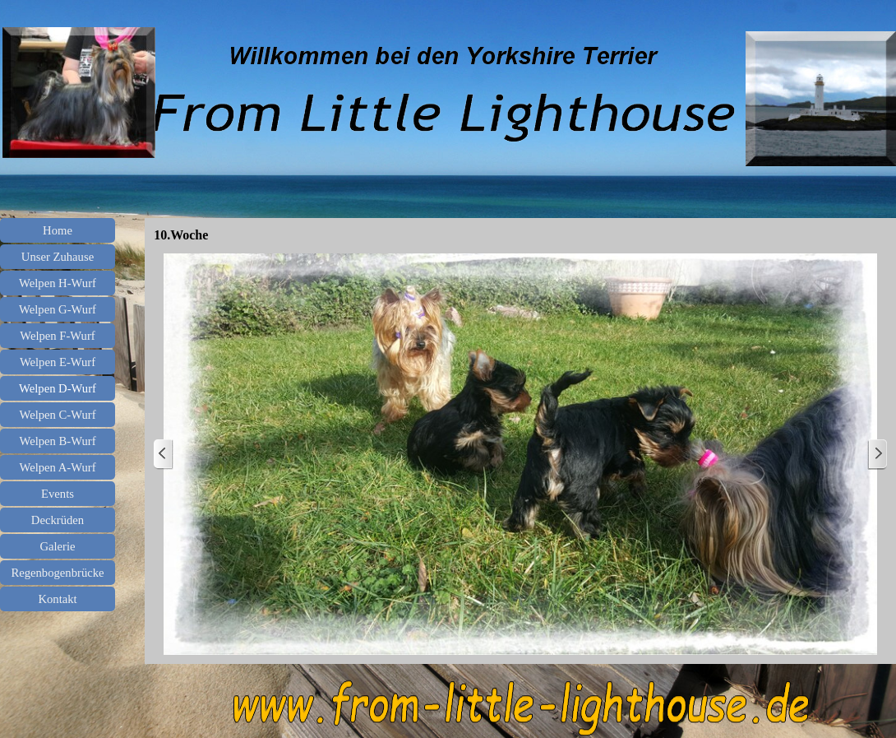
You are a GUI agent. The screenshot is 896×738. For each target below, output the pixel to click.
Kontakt (57, 599)
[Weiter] (877, 454)
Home (57, 230)
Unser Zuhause (57, 256)
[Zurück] (163, 454)
